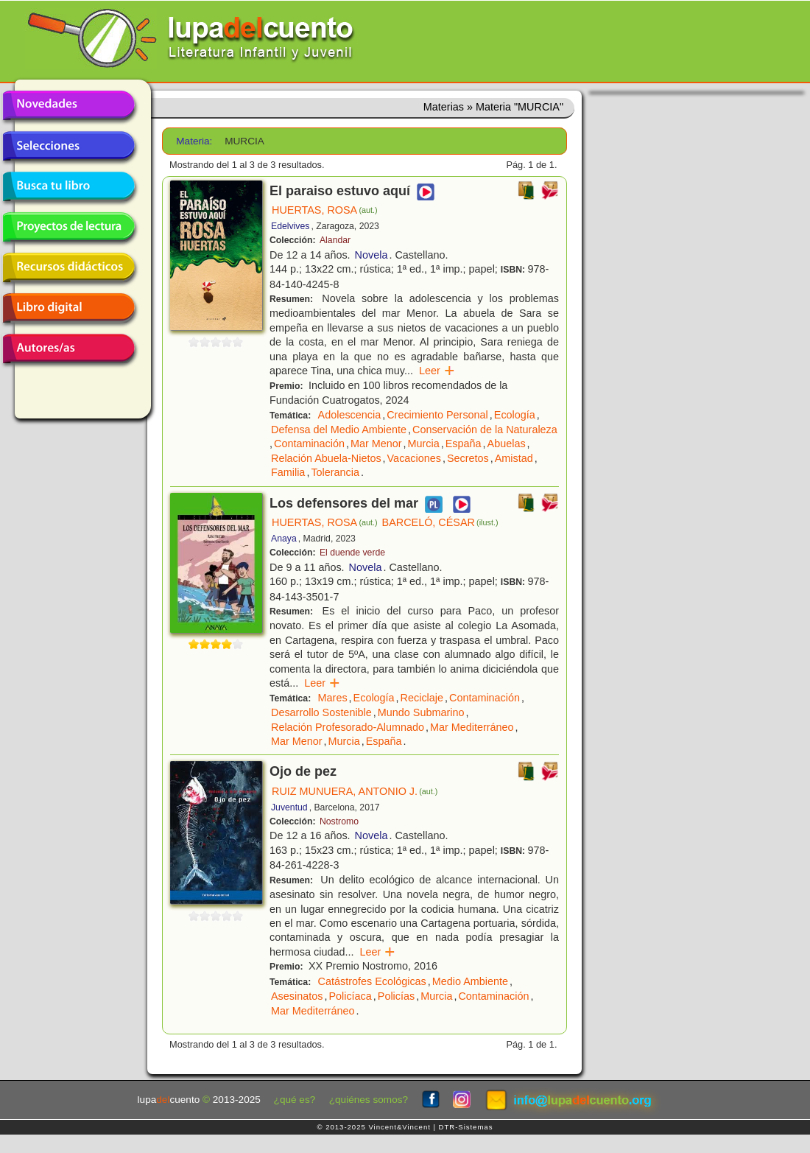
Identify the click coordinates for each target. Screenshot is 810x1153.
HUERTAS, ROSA (325, 210)
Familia (288, 472)
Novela (371, 255)
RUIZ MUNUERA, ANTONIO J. (354, 791)
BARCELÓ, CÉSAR (440, 522)
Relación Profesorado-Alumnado (347, 727)
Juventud (289, 807)
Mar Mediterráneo (472, 727)
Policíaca (349, 996)
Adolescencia (349, 415)
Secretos (468, 458)
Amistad (514, 458)
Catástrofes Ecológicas (372, 981)
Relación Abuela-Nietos (326, 458)
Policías (396, 996)
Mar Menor (376, 443)
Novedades (68, 105)
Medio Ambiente (470, 981)
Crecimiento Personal (437, 415)
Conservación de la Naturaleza (484, 429)
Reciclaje (422, 698)
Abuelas (506, 443)
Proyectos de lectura (68, 227)
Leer (437, 370)
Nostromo (339, 821)
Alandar (335, 240)
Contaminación (309, 443)
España (464, 443)
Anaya (284, 538)
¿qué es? (295, 1099)
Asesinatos (297, 996)
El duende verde (352, 552)
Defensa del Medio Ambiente (338, 429)
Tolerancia (335, 472)
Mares (333, 698)
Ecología (514, 415)
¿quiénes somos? (368, 1099)
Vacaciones (414, 458)
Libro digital (68, 308)
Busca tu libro (68, 186)
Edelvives (290, 226)
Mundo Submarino (421, 712)
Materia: (194, 141)
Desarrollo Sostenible (321, 712)
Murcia (424, 443)
